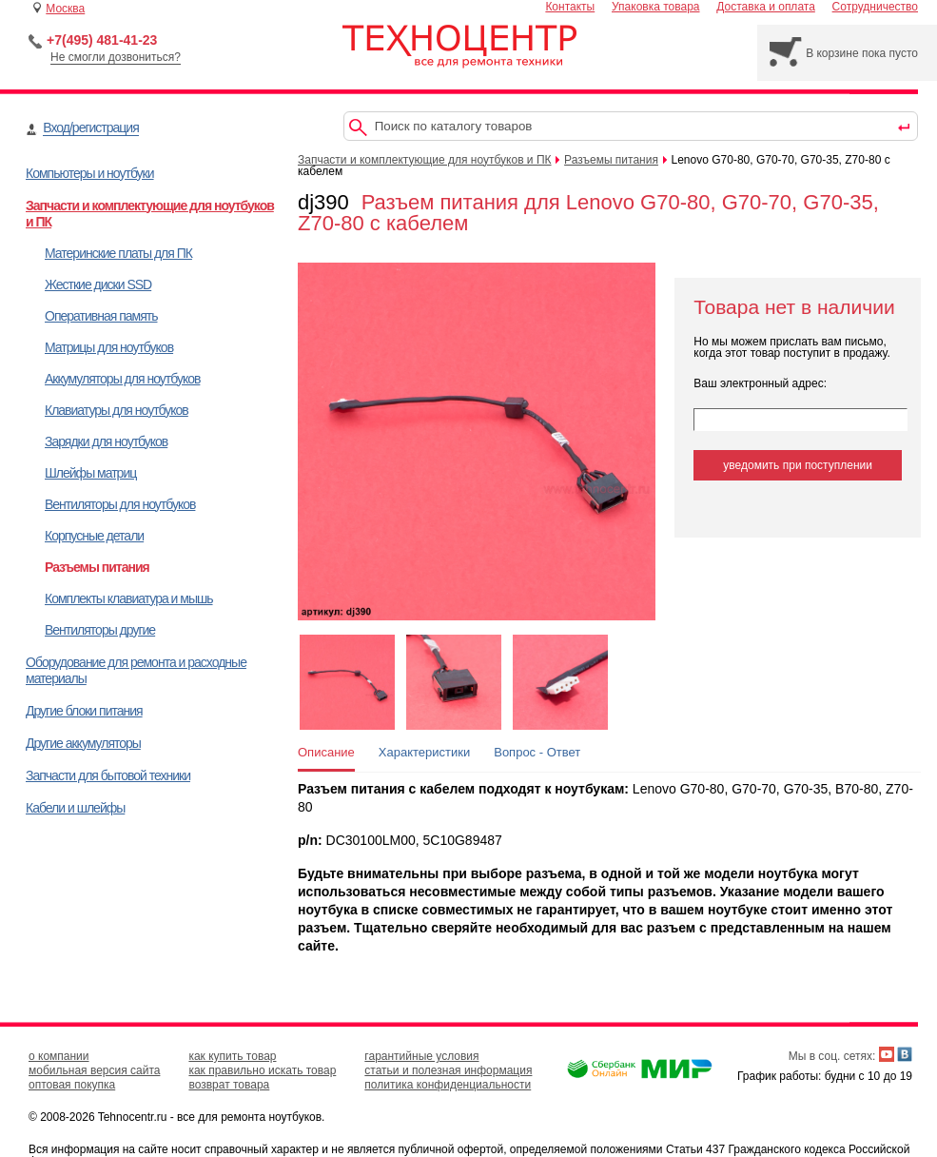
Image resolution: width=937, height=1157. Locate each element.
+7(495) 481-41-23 (102, 40)
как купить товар (232, 1056)
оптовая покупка (72, 1084)
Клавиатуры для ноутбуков (116, 410)
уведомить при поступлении (797, 465)
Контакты (570, 6)
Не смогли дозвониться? (115, 57)
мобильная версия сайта (94, 1070)
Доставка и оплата (765, 6)
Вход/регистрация (90, 127)
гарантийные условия (421, 1056)
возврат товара (228, 1084)
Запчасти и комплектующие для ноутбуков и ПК (425, 160)
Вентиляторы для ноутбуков (120, 504)
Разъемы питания (97, 567)
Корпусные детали (94, 535)
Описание (326, 752)
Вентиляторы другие (100, 629)
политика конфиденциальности (447, 1084)
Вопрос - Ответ (537, 752)
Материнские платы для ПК (118, 253)
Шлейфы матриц (90, 472)
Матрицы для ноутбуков (109, 347)
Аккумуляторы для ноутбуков (122, 378)
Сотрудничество (875, 6)
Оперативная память (101, 316)
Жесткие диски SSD (98, 284)
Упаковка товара (656, 6)
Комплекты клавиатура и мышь (129, 598)
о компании (59, 1056)
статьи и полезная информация (448, 1070)
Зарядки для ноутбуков (106, 441)
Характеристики (424, 752)
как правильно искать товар (262, 1070)
